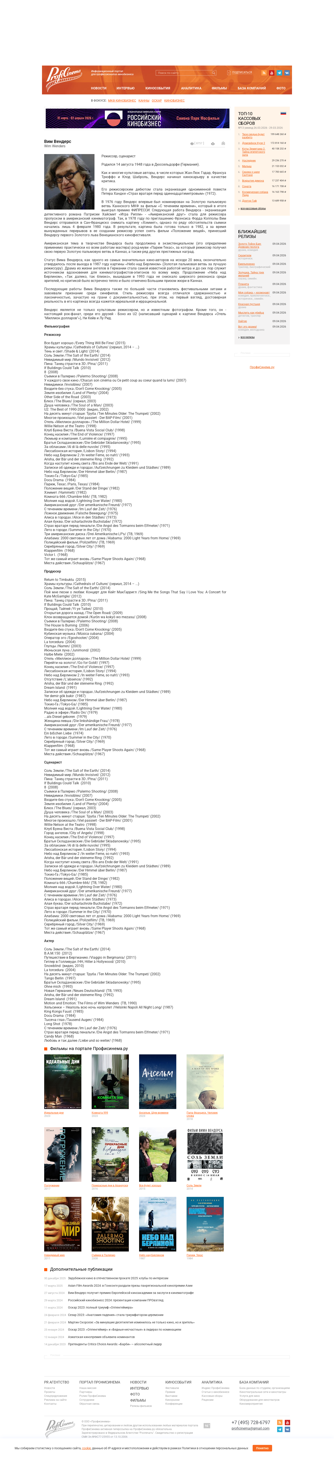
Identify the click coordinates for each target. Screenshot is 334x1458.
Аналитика (191, 88)
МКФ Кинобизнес (122, 100)
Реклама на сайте (55, 1399)
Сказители (244, 255)
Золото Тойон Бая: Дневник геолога (249, 245)
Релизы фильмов (141, 1406)
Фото (280, 88)
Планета (243, 284)
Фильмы (219, 88)
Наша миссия (87, 1388)
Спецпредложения (55, 1395)
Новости (99, 88)
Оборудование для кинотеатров (260, 1399)
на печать (213, 144)
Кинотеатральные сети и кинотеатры (263, 1392)
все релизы (248, 337)
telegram (279, 72)
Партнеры (85, 1392)
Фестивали (172, 1388)
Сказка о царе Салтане (251, 173)
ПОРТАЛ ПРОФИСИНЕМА (99, 1382)
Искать (213, 73)
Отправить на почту (223, 143)
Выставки (171, 1395)
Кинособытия (157, 88)
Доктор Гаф (249, 200)
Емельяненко (246, 264)
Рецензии (207, 1399)
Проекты (49, 1392)
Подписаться (242, 72)
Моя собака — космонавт (254, 292)
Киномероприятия (251, 1403)
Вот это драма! (247, 326)
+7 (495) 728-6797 (251, 1422)
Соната (246, 186)
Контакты (50, 1403)
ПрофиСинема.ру (262, 367)
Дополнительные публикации (81, 1269)
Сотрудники (86, 1399)
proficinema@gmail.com (250, 1428)
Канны (143, 100)
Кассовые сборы (212, 1395)
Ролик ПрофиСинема (92, 1395)
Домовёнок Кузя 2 (253, 143)
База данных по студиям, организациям (265, 1388)
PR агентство (56, 1382)
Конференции (173, 1403)
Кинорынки (172, 1399)
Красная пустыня (249, 304)
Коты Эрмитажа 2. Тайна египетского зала (253, 151)
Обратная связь (89, 1403)
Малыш (247, 166)
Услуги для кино (250, 1395)
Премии (170, 1392)
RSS (264, 72)
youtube (271, 72)
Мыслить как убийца (251, 312)
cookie (86, 1448)
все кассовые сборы (253, 208)
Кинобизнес (174, 100)
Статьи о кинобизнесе (215, 1392)
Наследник (249, 160)
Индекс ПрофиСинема (215, 1388)
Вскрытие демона (253, 180)
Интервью (126, 88)
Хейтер (242, 321)
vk (286, 72)
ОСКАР (157, 100)
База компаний (252, 88)
